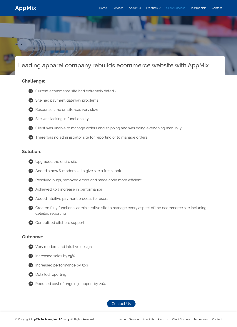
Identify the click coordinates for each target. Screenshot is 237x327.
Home (103, 8)
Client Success (175, 8)
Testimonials (198, 8)
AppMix (25, 8)
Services (118, 8)
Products (163, 319)
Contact (217, 8)
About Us (135, 8)
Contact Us (121, 303)
